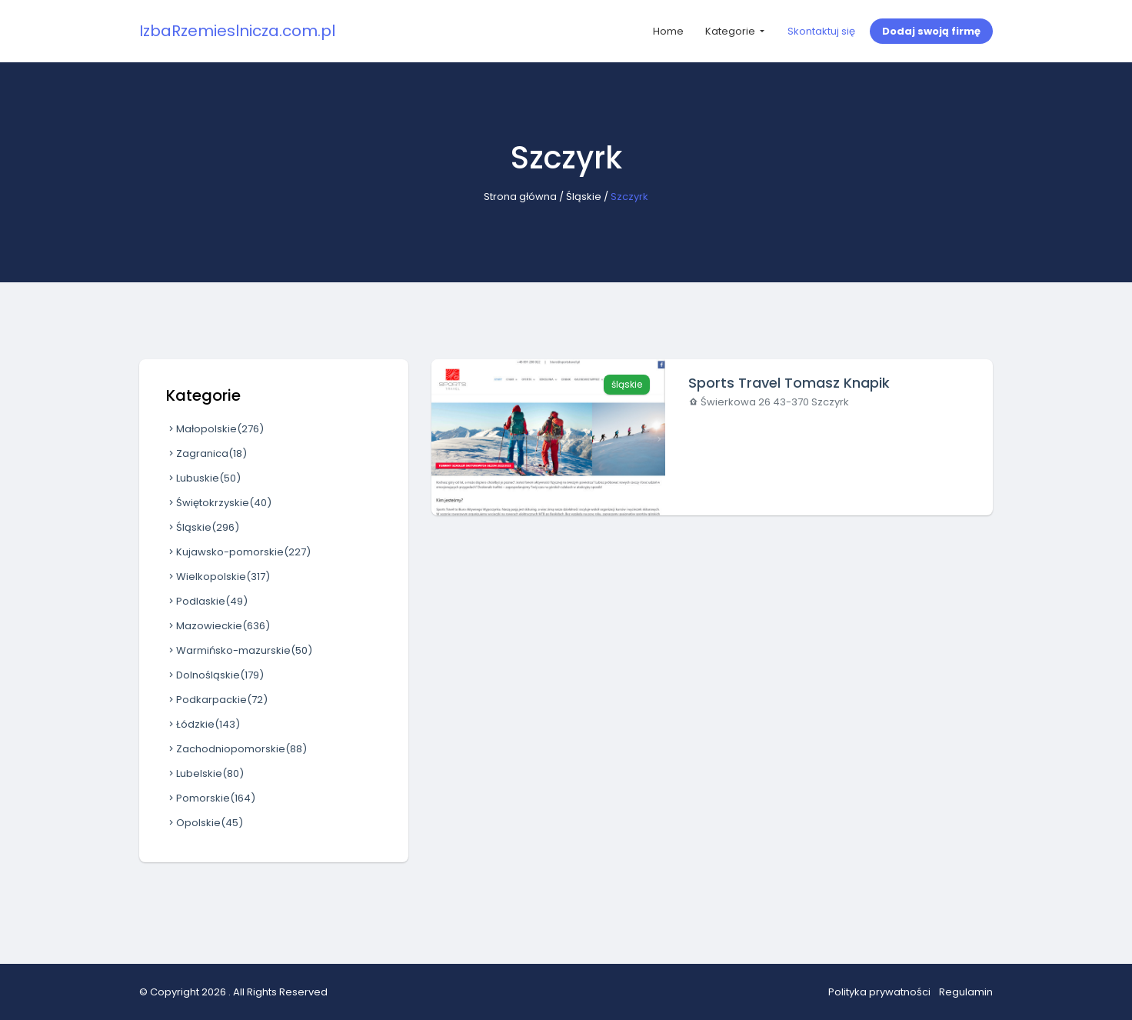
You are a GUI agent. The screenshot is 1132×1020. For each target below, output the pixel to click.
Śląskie (583, 196)
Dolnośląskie (215, 675)
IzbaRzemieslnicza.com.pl (237, 31)
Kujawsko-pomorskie (238, 552)
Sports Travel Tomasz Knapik (789, 382)
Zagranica (206, 453)
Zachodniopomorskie (236, 749)
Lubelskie (205, 773)
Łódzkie (203, 724)
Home (668, 31)
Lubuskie (203, 478)
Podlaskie (207, 601)
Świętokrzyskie (218, 502)
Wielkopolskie (218, 576)
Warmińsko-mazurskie (239, 650)
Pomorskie (210, 798)
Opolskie (204, 822)
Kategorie (731, 31)
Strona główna (520, 196)
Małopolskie (215, 429)
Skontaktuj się (821, 31)
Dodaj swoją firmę (931, 31)
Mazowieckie (218, 625)
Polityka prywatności (879, 992)
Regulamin (966, 992)
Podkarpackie (217, 699)
